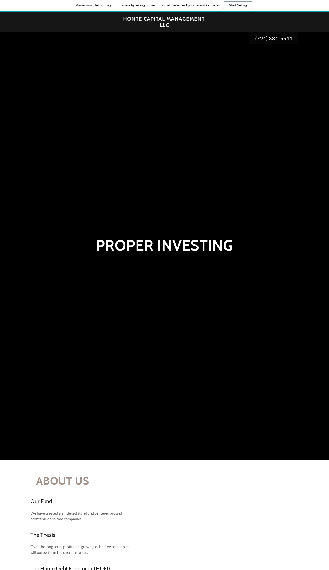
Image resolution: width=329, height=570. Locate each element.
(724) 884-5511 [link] (274, 38)
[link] (164, 25)
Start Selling (238, 5)
